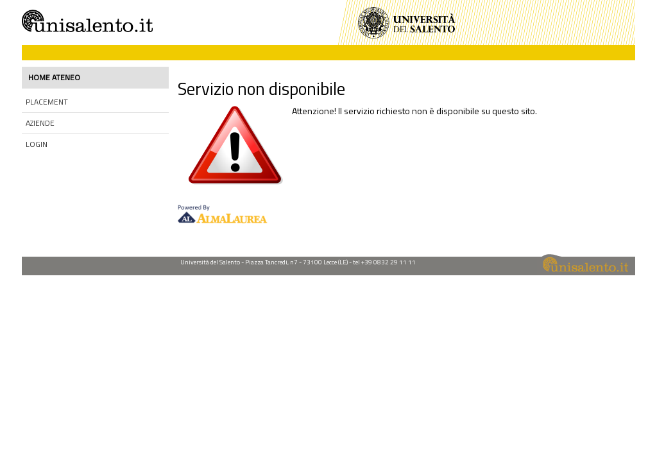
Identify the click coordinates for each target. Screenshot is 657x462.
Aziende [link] (40, 123)
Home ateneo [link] (54, 77)
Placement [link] (47, 102)
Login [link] (36, 144)
